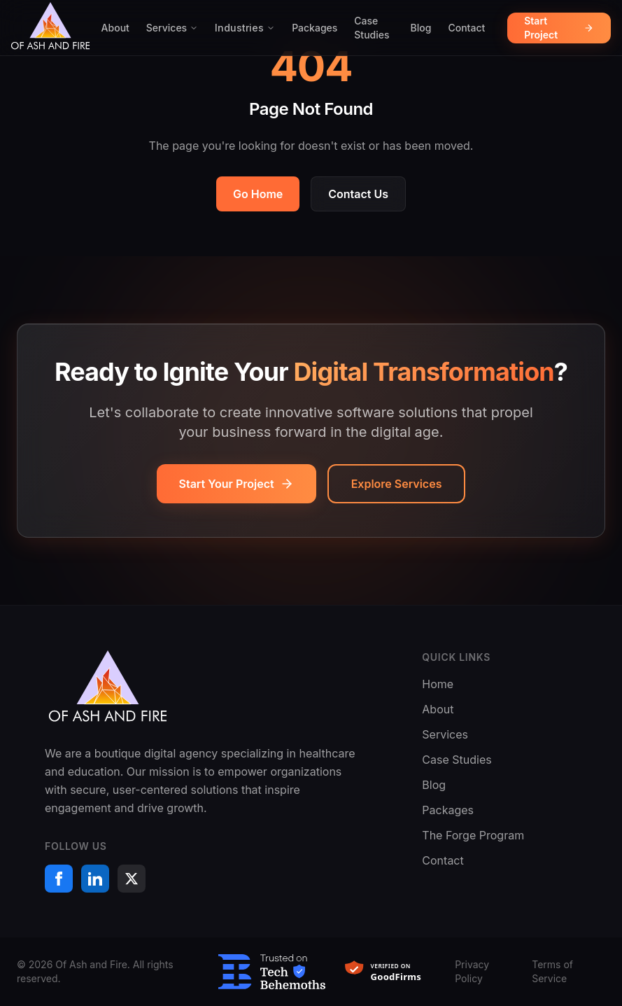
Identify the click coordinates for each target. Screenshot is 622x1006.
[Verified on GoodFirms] (390, 971)
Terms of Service (552, 971)
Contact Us (358, 194)
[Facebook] (59, 879)
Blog (421, 28)
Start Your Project (236, 484)
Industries (245, 28)
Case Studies (371, 28)
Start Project (559, 28)
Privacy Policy (472, 971)
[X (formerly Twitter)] (132, 879)
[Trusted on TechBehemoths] (271, 972)
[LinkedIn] (95, 879)
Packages (314, 28)
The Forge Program (473, 835)
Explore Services (396, 484)
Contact (466, 28)
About (115, 28)
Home (437, 684)
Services (172, 28)
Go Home (258, 194)
